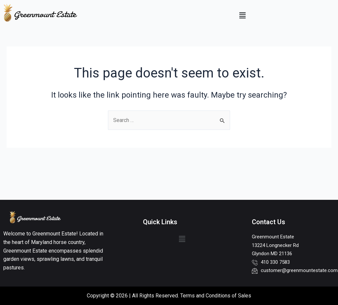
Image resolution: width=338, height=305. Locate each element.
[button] (242, 15)
